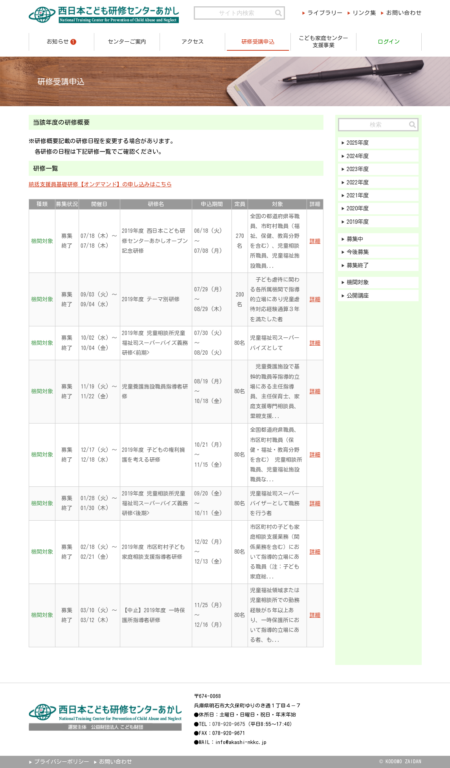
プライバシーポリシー (62, 761)
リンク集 (363, 13)
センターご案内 (127, 41)
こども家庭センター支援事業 (323, 41)
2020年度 (359, 211)
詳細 (314, 241)
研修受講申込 (257, 41)
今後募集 (359, 256)
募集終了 (359, 269)
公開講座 (359, 301)
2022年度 (359, 184)
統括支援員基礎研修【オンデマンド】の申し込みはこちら (100, 184)
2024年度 (359, 157)
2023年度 (359, 170)
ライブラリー (320, 13)
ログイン (389, 41)
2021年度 (359, 197)
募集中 (356, 242)
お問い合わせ (405, 13)
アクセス (193, 41)
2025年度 (359, 143)
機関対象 (359, 287)
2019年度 (359, 224)
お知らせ (61, 42)
